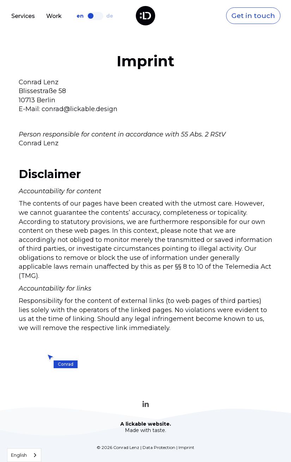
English (19, 455)
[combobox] (24, 455)
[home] (145, 15)
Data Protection (159, 447)
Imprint (186, 447)
